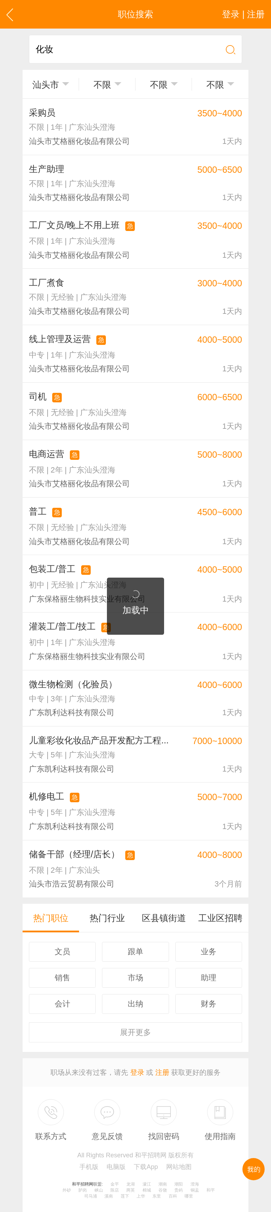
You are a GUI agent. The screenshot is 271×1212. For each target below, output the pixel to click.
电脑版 (116, 1166)
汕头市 (45, 85)
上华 (141, 1196)
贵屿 (178, 1190)
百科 (173, 1196)
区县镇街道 (164, 918)
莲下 (125, 1196)
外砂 (66, 1190)
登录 (137, 1072)
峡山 (99, 1190)
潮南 (162, 1184)
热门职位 (50, 918)
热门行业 (107, 918)
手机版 (88, 1166)
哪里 (189, 1196)
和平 (210, 1190)
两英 (130, 1190)
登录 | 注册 (243, 14)
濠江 (147, 1184)
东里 (156, 1196)
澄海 (195, 1184)
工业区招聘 (220, 918)
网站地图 (179, 1166)
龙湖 (130, 1184)
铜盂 (195, 1190)
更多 (135, 1032)
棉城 (147, 1190)
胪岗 (82, 1190)
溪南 (108, 1196)
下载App (146, 1166)
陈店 (114, 1190)
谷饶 (162, 1190)
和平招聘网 (82, 1184)
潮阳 (178, 1184)
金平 (114, 1184)
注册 (162, 1072)
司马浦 (90, 1196)
